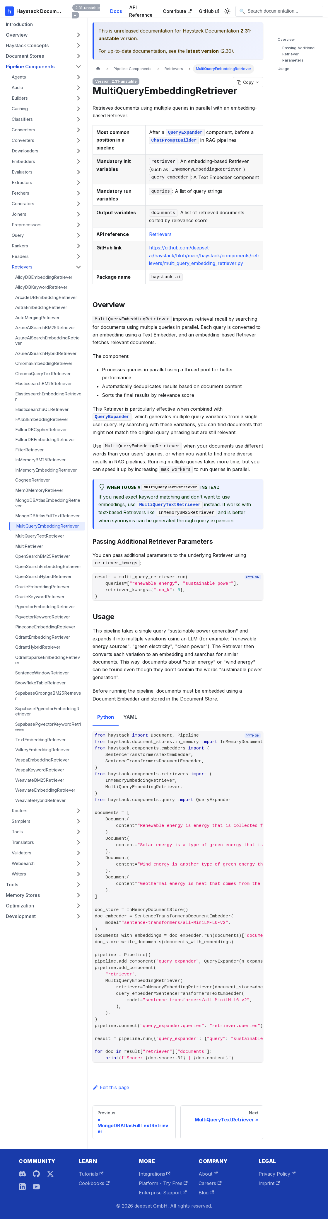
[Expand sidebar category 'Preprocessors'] (78, 224)
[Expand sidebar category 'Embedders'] (78, 161)
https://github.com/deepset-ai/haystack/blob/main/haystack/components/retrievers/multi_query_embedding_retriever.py (204, 255)
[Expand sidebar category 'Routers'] (78, 810)
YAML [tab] (130, 717)
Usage (283, 69)
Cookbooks (94, 1183)
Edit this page (111, 1087)
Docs (116, 11)
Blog (206, 1193)
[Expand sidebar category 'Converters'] (78, 140)
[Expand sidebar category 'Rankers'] (78, 246)
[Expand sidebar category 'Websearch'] (78, 863)
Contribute (177, 11)
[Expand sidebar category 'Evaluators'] (78, 172)
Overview (286, 39)
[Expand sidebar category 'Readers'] (78, 256)
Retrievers (160, 234)
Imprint (269, 1183)
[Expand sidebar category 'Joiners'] (78, 214)
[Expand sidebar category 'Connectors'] (78, 130)
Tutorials (91, 1174)
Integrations (154, 1174)
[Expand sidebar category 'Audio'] (78, 87)
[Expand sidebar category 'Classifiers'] (78, 119)
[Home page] (98, 68)
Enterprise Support (163, 1193)
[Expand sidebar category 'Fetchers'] (78, 193)
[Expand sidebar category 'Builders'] (78, 98)
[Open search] (279, 11)
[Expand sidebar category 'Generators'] (78, 203)
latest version (202, 51)
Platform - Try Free (163, 1183)
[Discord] (22, 1174)
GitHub (209, 11)
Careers (210, 1183)
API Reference (141, 11)
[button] (43, 35)
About (208, 1174)
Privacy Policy (277, 1174)
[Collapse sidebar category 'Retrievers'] (78, 267)
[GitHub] (36, 1174)
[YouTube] (36, 1186)
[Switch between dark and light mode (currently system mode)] (227, 11)
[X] (50, 1174)
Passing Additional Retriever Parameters (298, 54)
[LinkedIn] (22, 1186)
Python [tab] (105, 717)
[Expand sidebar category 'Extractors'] (78, 182)
